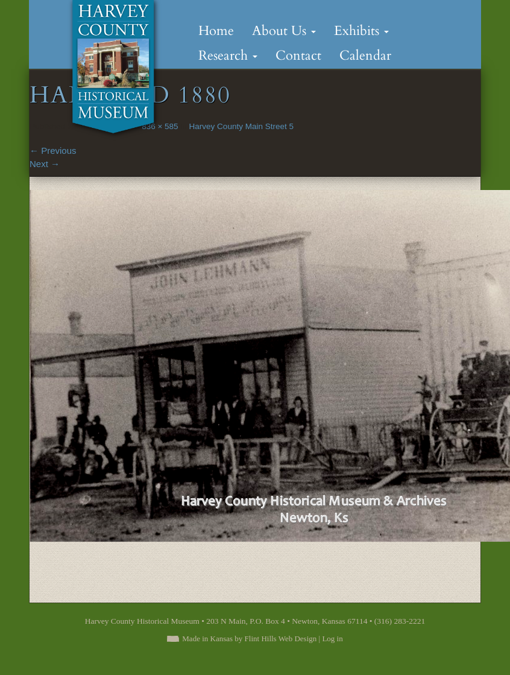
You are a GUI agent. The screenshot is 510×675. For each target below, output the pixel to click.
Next (45, 164)
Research (227, 55)
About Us (284, 31)
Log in (332, 638)
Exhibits (361, 31)
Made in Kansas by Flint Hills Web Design (249, 638)
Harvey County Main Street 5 (241, 126)
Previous (53, 150)
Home (216, 31)
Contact (298, 55)
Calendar (365, 55)
